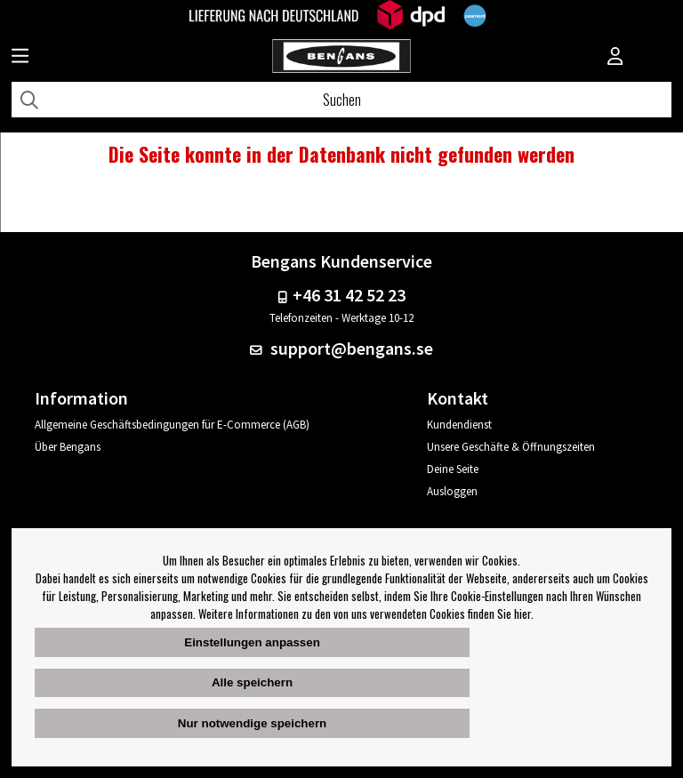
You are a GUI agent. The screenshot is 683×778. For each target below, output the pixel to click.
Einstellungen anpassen (252, 642)
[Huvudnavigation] (20, 57)
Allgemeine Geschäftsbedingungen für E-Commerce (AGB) (172, 424)
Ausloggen (452, 491)
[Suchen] (341, 99)
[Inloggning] (615, 57)
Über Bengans (67, 446)
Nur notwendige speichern (252, 723)
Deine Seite (452, 469)
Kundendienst (459, 424)
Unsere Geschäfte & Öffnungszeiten (511, 446)
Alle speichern (252, 682)
